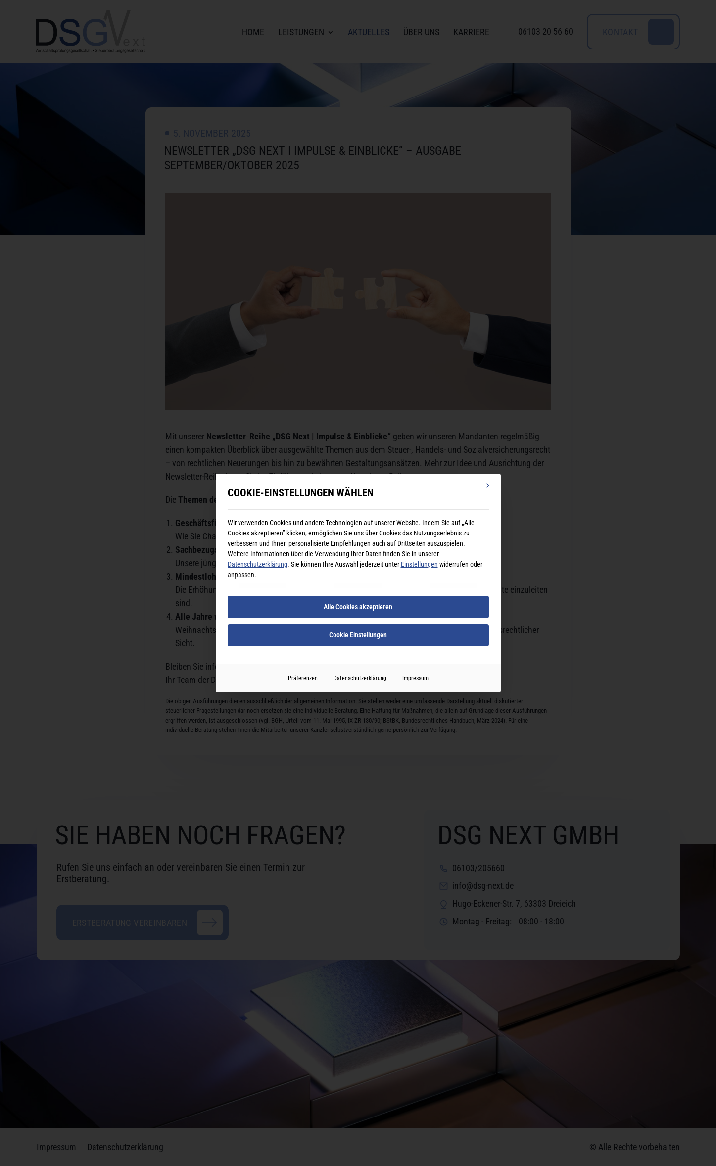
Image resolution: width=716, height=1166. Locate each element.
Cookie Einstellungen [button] (358, 635)
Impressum (415, 678)
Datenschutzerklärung (257, 564)
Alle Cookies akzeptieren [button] (358, 607)
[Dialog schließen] (489, 485)
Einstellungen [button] (419, 564)
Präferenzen (303, 678)
